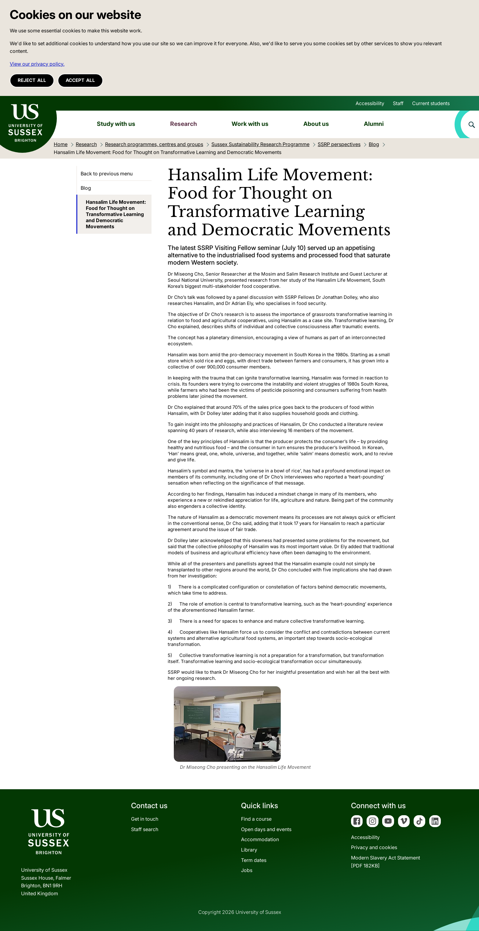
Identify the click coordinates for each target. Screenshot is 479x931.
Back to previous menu (107, 173)
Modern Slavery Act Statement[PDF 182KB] (385, 862)
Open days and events (266, 829)
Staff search (144, 829)
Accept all (80, 80)
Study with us (116, 123)
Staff (398, 103)
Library (249, 850)
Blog (86, 188)
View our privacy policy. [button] (37, 64)
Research (183, 123)
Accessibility (370, 103)
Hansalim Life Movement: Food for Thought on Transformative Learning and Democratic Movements (116, 214)
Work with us (250, 123)
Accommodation (260, 839)
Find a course (256, 819)
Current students (431, 103)
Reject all (32, 80)
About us (316, 123)
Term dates (253, 860)
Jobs (246, 870)
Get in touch (144, 819)
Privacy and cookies (374, 847)
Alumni (374, 123)
